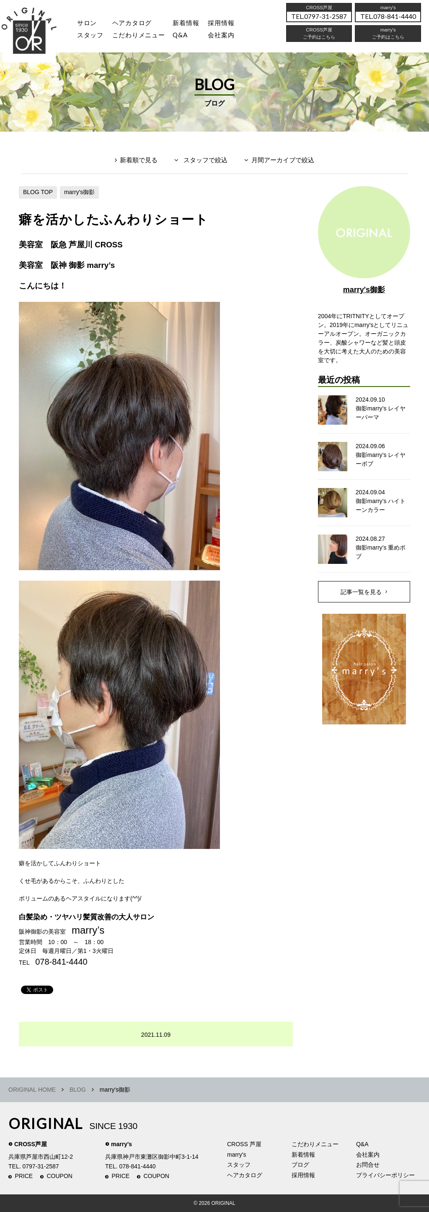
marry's (121, 1144)
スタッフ (91, 37)
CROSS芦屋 (30, 1144)
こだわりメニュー (315, 1144)
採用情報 (228, 24)
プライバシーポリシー (385, 1175)
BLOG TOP (38, 192)
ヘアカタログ (135, 24)
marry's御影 (79, 192)
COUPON (59, 1176)
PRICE (24, 1176)
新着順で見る (139, 160)
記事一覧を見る (361, 591)
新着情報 (303, 1154)
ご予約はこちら (388, 39)
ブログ (300, 1164)
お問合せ (368, 1164)
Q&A (185, 37)
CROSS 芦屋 (244, 1144)
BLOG (78, 1090)
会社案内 (228, 37)
